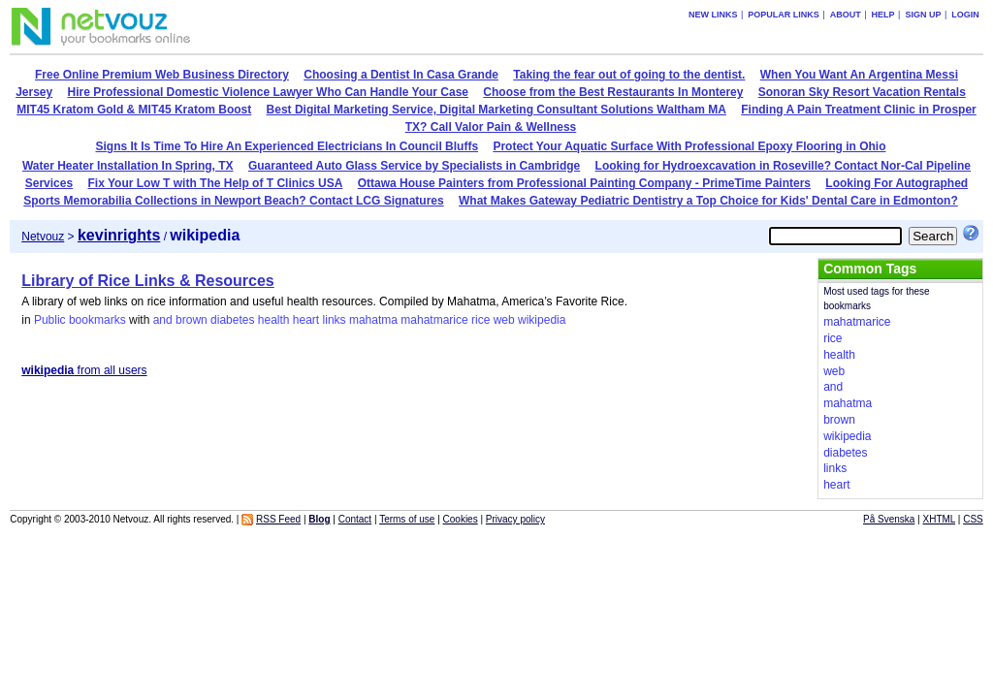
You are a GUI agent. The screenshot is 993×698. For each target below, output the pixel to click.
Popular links (783, 14)
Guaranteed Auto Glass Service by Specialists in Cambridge (414, 166)
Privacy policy (515, 519)
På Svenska (888, 519)
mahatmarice (433, 320)
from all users (83, 370)
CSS (973, 519)
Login (965, 14)
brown (192, 320)
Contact (354, 519)
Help (883, 14)
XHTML (939, 519)
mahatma (373, 320)
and (163, 320)
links (334, 320)
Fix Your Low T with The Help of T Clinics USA (215, 183)
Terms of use (406, 519)
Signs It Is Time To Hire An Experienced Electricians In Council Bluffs (287, 146)
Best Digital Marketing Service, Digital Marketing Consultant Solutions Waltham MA (496, 109)
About (845, 14)
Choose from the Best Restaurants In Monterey (613, 92)
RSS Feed (278, 519)
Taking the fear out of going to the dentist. (629, 74)
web (504, 320)
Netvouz (42, 236)
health (274, 320)
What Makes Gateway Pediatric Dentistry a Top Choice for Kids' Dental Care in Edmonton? (708, 200)
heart (306, 320)
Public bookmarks (80, 320)
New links (713, 14)
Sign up (923, 14)
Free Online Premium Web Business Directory (162, 74)
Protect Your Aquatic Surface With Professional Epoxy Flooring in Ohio (689, 146)
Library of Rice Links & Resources (147, 280)
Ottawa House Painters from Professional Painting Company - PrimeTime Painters (584, 183)
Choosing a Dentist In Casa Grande (401, 74)
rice (480, 320)
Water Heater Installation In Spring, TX (128, 166)
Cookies (460, 519)
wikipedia (541, 320)
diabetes (232, 320)
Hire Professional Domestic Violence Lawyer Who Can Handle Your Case (268, 92)
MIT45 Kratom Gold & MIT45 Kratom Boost (133, 109)
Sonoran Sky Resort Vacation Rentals (862, 92)
